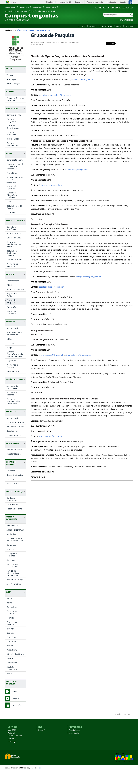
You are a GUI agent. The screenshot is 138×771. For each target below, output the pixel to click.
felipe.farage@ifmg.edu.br (76, 169)
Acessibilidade (100, 7)
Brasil (13, 2)
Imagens (15, 698)
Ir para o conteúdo (11, 7)
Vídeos (14, 691)
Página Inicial (22, 30)
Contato (119, 26)
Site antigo (129, 26)
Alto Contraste (114, 7)
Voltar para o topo (125, 714)
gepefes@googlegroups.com (51, 287)
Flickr (132, 20)
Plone (39, 768)
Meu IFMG (82, 26)
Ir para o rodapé (52, 7)
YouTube (125, 20)
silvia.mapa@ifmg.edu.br (82, 79)
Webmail (92, 26)
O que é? (41, 730)
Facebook (128, 20)
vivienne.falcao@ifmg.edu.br (78, 355)
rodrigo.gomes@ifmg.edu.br (88, 277)
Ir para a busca (39, 7)
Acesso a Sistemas (106, 26)
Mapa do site (128, 7)
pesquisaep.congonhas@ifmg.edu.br (55, 95)
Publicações (16, 705)
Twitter (121, 20)
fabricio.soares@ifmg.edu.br (51, 355)
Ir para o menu (25, 7)
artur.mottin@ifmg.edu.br (50, 436)
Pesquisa (32, 30)
